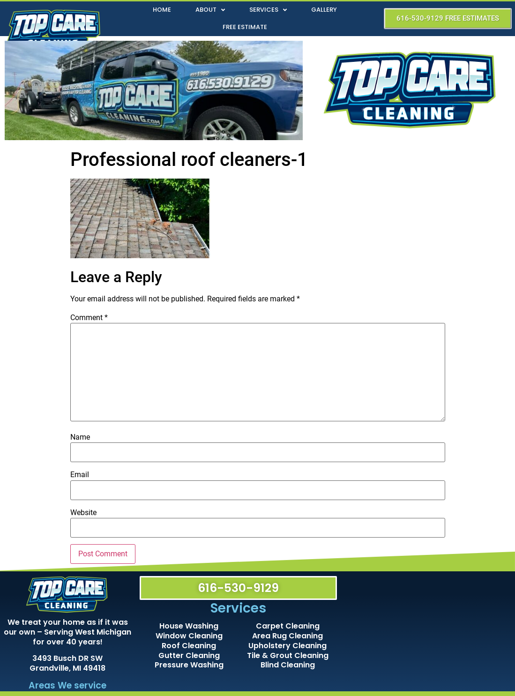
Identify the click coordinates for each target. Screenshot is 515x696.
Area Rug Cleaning (287, 635)
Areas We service (67, 685)
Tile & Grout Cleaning (287, 655)
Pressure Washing (189, 664)
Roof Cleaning (189, 645)
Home (162, 9)
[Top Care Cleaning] (427, 629)
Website (83, 512)
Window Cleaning (189, 635)
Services (268, 10)
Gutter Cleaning (189, 655)
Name (80, 437)
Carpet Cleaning (288, 626)
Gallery (324, 9)
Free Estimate (245, 26)
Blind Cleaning (288, 664)
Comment (89, 318)
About (210, 10)
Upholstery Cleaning (287, 645)
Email (79, 475)
